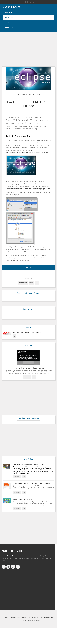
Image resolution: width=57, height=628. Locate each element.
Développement (22, 94)
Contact (50, 617)
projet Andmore (19, 258)
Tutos (8, 22)
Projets (9, 27)
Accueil (8, 13)
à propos (44, 617)
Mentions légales (33, 617)
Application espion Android (22, 499)
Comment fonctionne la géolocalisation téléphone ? (32, 483)
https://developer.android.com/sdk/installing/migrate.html (30, 189)
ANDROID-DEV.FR (7, 556)
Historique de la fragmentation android (27, 332)
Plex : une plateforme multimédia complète (28, 464)
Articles (9, 18)
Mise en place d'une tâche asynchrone (29, 368)
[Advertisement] (28, 49)
